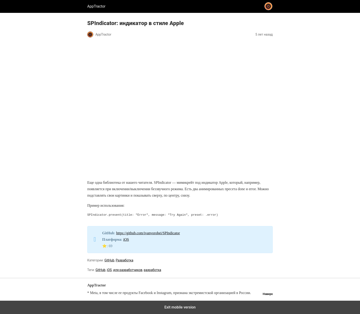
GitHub (109, 260)
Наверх (268, 294)
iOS (126, 239)
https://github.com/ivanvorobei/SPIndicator (148, 233)
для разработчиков (127, 270)
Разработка (124, 260)
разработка (152, 270)
